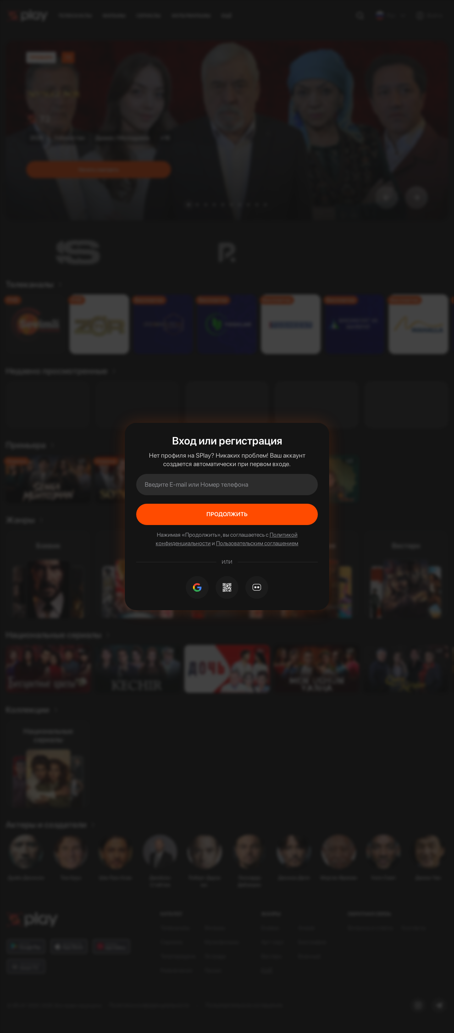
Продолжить (227, 514)
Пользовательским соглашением (257, 543)
